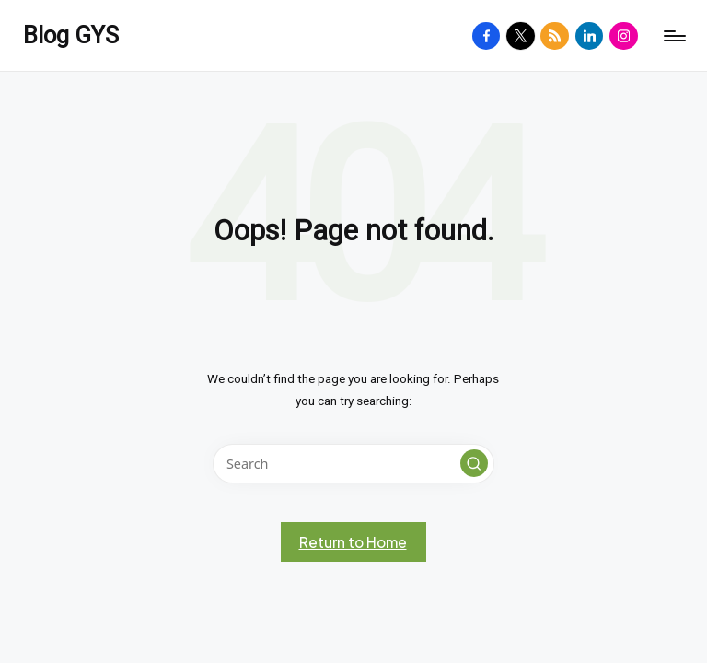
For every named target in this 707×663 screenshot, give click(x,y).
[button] (474, 463)
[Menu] (673, 35)
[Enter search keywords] (353, 463)
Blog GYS (71, 36)
